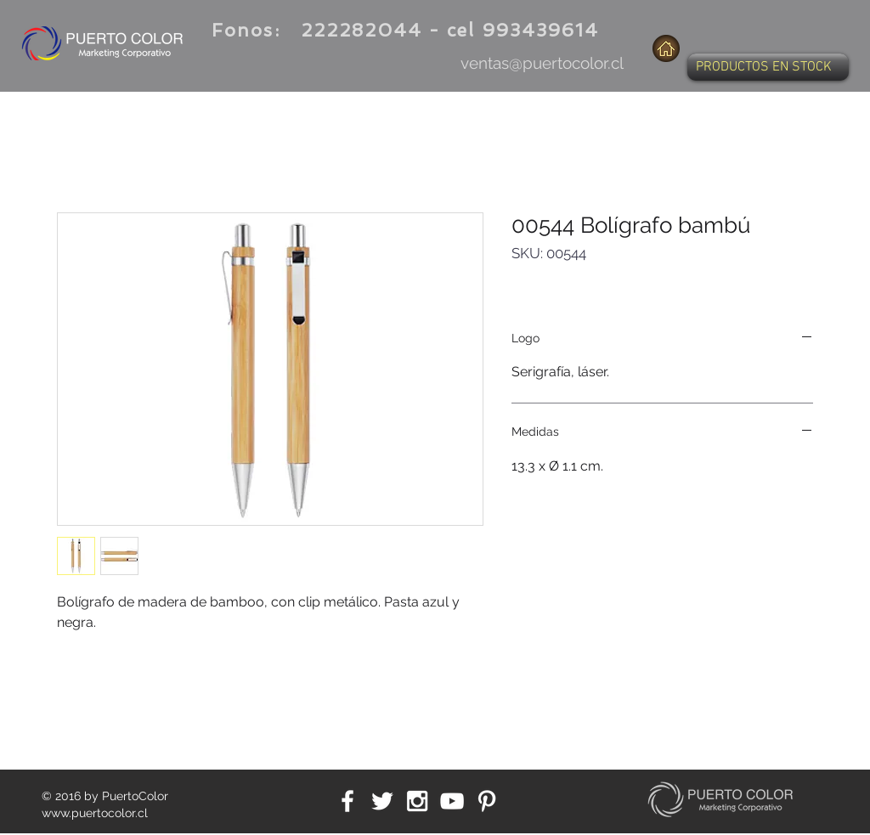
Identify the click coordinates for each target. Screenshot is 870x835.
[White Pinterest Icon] (486, 801)
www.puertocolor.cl (95, 813)
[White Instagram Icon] (417, 801)
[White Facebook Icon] (347, 801)
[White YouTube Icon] (452, 801)
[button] (768, 67)
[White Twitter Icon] (382, 801)
